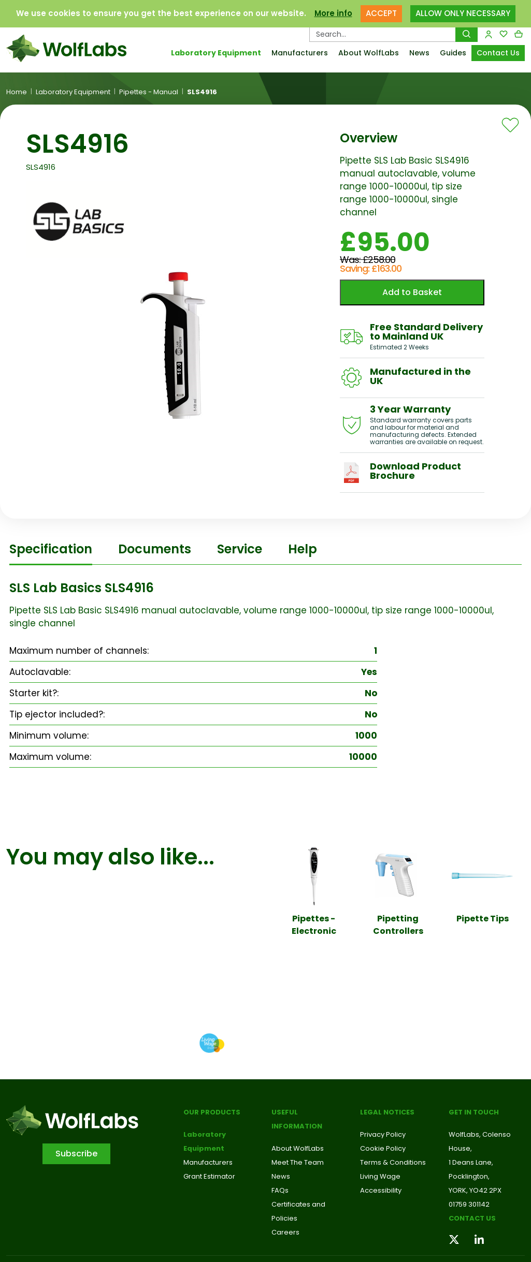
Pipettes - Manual (148, 92)
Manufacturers (299, 53)
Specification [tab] (50, 548)
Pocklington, (469, 1176)
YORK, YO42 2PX (475, 1190)
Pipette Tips (482, 919)
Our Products (211, 1112)
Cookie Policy (383, 1148)
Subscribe (76, 1154)
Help (302, 548)
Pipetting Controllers (398, 925)
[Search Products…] (382, 34)
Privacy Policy (383, 1134)
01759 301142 (469, 1204)
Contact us (472, 1218)
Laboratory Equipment (216, 53)
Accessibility (380, 1190)
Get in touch (474, 1112)
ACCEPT (381, 13)
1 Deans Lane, (471, 1162)
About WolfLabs (368, 53)
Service (239, 548)
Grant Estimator (209, 1176)
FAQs (280, 1190)
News (419, 53)
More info (333, 13)
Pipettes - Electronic (314, 925)
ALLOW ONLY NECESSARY (462, 13)
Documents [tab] (154, 548)
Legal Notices (387, 1112)
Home (16, 92)
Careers (285, 1232)
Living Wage (380, 1176)
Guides (453, 53)
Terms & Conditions (393, 1162)
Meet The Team (297, 1162)
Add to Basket (412, 292)
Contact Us (498, 53)
